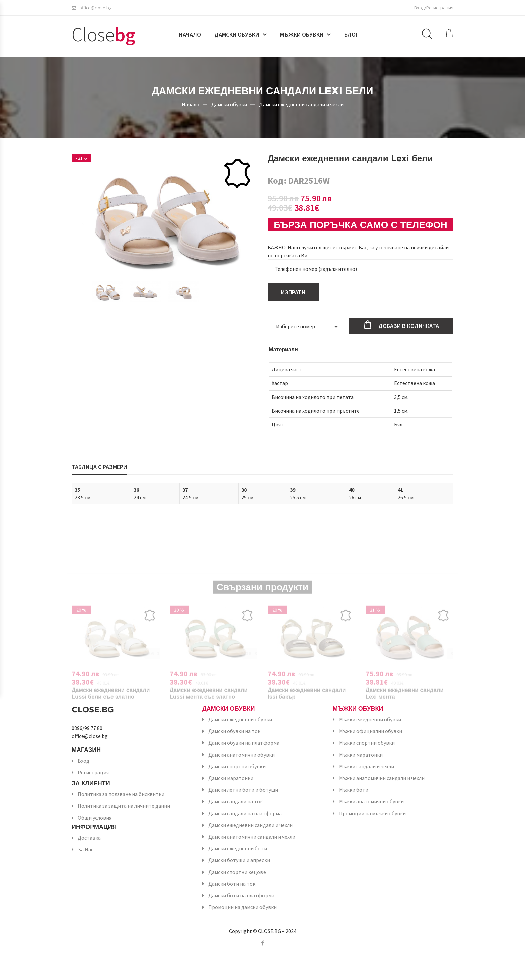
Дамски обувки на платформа (243, 742)
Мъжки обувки (301, 36)
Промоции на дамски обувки (242, 907)
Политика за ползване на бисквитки (121, 794)
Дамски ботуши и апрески (239, 860)
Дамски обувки (236, 36)
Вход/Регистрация (433, 8)
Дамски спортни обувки (237, 766)
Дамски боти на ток (231, 883)
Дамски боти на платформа (241, 895)
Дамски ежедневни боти (237, 848)
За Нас (85, 849)
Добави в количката (408, 326)
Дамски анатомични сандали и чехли (251, 836)
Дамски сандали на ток (235, 801)
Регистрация (93, 772)
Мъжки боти (353, 789)
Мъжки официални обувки (370, 731)
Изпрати (293, 292)
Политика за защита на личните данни (124, 805)
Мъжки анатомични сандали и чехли (382, 778)
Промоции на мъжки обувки (372, 813)
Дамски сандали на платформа (245, 813)
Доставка (89, 837)
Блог (351, 36)
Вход (83, 760)
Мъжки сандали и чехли (366, 766)
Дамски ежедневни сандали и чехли (301, 104)
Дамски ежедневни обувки (240, 719)
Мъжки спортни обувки (367, 742)
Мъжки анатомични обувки (371, 801)
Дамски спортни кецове (237, 871)
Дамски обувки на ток (234, 731)
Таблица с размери (99, 467)
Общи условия (94, 817)
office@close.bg (91, 8)
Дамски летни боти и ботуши (243, 789)
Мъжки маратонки (361, 754)
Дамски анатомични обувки (241, 754)
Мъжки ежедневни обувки (370, 719)
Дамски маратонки (230, 778)
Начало (190, 36)
